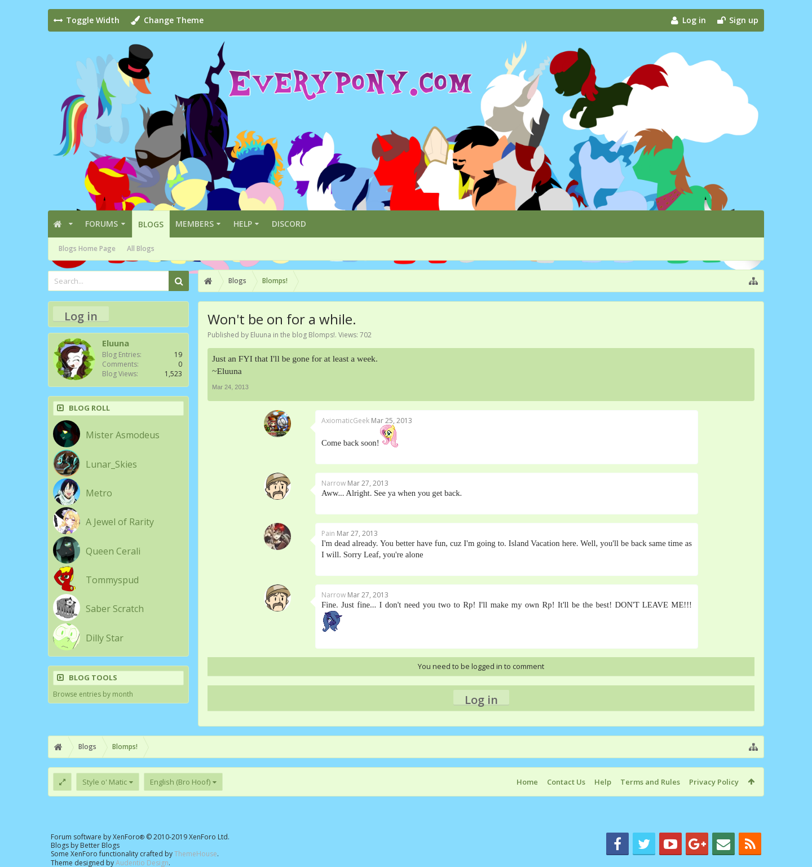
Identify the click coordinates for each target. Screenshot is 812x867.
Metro (99, 493)
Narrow (333, 483)
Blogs (151, 224)
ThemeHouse (195, 854)
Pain (328, 533)
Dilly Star (104, 638)
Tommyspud (112, 580)
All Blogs (141, 248)
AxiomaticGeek (345, 420)
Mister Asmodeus (123, 435)
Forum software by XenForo (140, 837)
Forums (101, 223)
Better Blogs (100, 845)
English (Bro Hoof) (180, 782)
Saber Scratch (115, 608)
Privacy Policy (714, 782)
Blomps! (321, 335)
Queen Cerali (113, 551)
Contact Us (566, 782)
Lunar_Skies (111, 464)
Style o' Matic (104, 782)
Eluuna (260, 335)
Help (242, 223)
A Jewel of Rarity (120, 522)
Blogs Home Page (87, 248)
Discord (289, 223)
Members (194, 223)
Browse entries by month (93, 694)
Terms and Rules (650, 782)
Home (527, 782)
